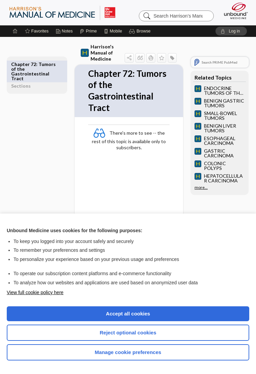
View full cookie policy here (35, 292)
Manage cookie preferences (128, 352)
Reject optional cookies (128, 332)
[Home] (15, 31)
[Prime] (88, 31)
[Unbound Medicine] (234, 11)
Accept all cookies (128, 313)
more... (201, 187)
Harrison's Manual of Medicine (96, 50)
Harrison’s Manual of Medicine (62, 12)
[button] (140, 31)
